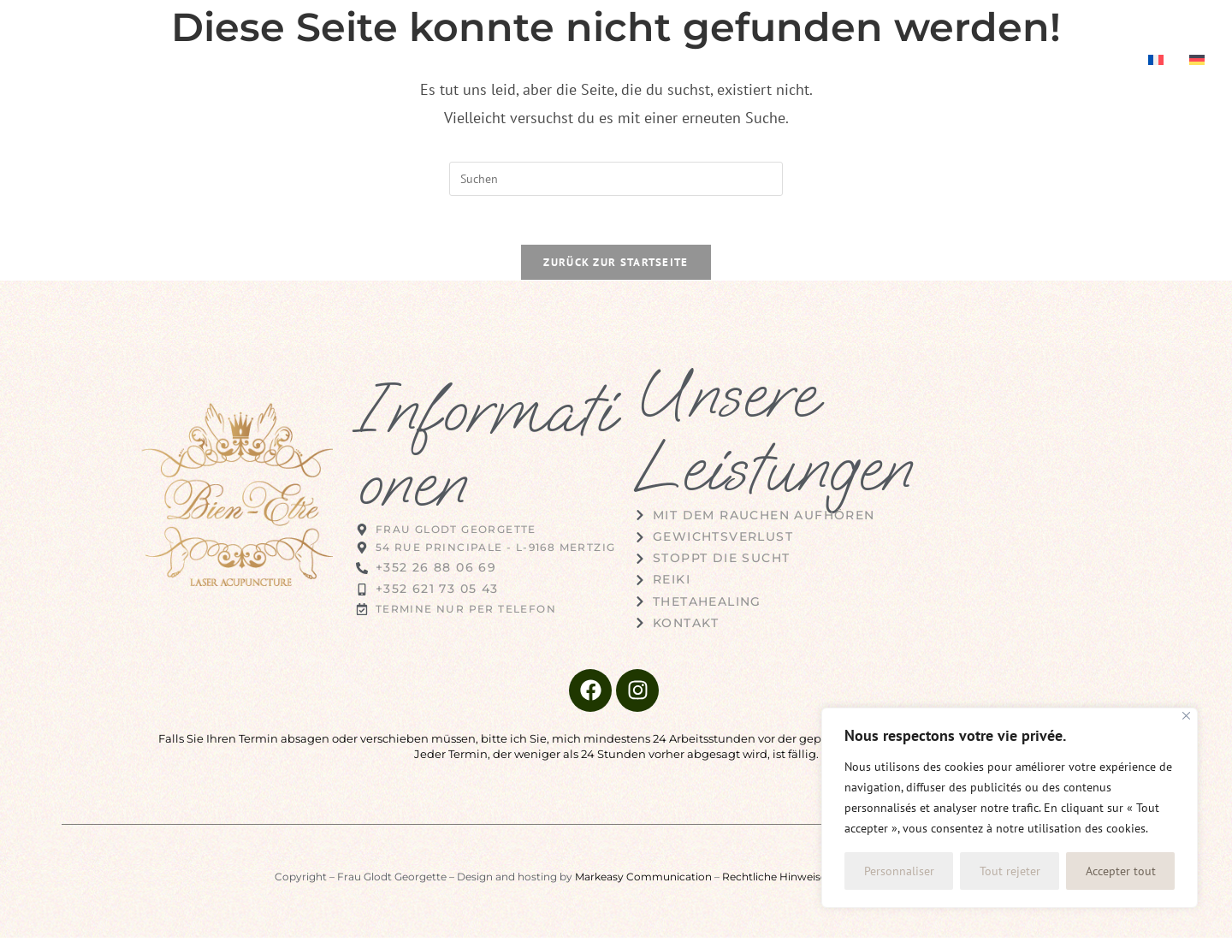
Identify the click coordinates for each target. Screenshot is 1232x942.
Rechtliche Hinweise (774, 880)
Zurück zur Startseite (615, 265)
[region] (1009, 808)
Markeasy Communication (643, 880)
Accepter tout (1121, 871)
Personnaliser (899, 871)
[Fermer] (1186, 716)
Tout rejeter (1010, 871)
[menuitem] (1155, 62)
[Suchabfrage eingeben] (616, 179)
